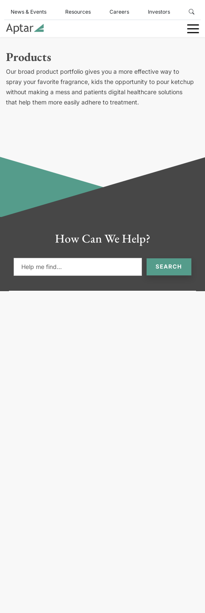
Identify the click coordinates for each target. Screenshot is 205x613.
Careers (119, 12)
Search (169, 266)
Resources (78, 12)
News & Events (28, 12)
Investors (159, 12)
